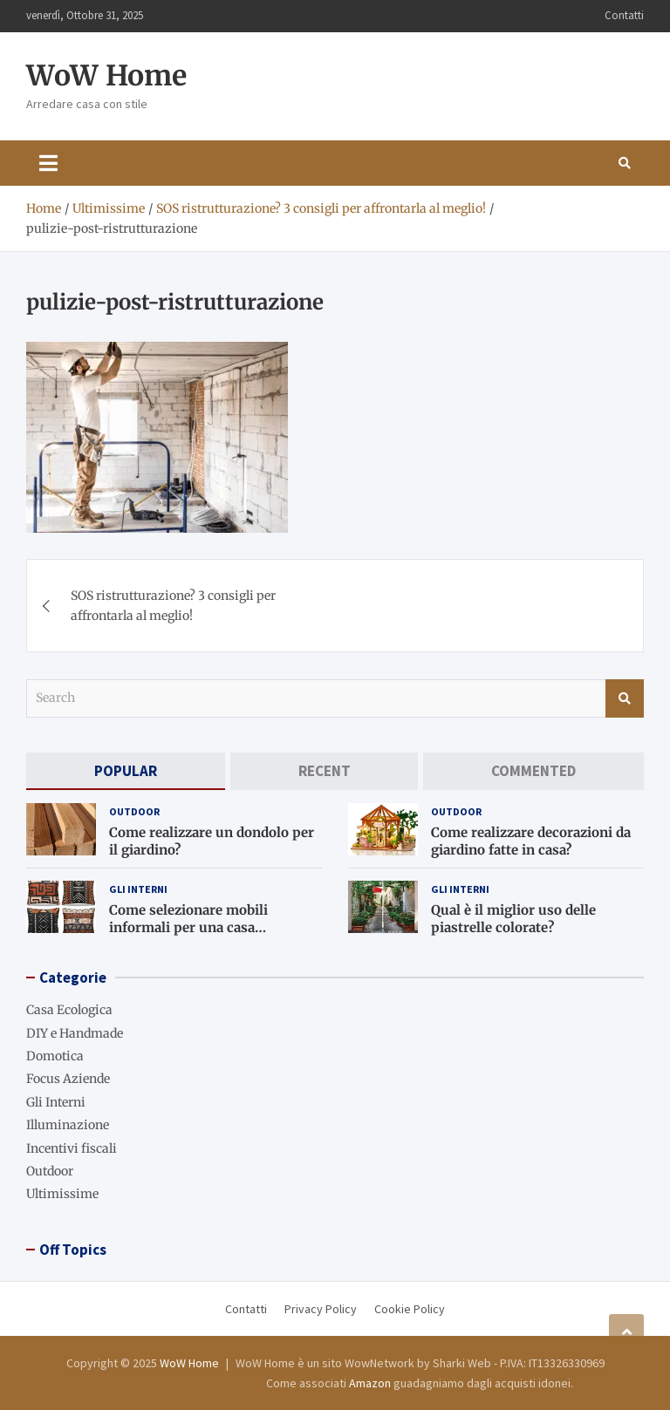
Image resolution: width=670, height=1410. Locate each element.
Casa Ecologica (69, 1010)
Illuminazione (67, 1125)
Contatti (624, 15)
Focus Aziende (68, 1078)
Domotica (55, 1056)
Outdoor (134, 811)
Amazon (370, 1383)
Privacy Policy (320, 1309)
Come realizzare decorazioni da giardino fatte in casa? (531, 841)
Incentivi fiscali (71, 1148)
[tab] (125, 771)
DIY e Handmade (74, 1033)
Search (624, 698)
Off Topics (72, 1249)
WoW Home (106, 75)
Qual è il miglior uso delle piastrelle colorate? (513, 919)
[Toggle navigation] (48, 163)
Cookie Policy (409, 1309)
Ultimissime (62, 1194)
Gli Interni (138, 889)
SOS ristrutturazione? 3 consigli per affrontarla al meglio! (173, 605)
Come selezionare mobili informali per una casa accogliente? (188, 927)
